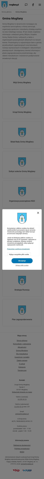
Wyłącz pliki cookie (22, 265)
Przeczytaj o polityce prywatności (18, 249)
